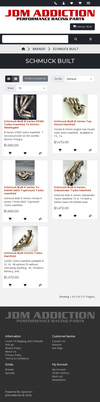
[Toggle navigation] (90, 39)
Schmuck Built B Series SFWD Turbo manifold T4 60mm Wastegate (24, 124)
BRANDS (39, 49)
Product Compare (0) (35, 78)
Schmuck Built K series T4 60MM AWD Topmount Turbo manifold (24, 190)
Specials (10, 373)
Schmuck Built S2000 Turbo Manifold (23, 254)
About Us (10, 351)
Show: (10, 88)
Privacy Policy (13, 355)
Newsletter (59, 379)
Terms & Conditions (17, 358)
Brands (9, 369)
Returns (57, 344)
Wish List (57, 376)
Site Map (57, 348)
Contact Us (58, 341)
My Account (59, 369)
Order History (60, 373)
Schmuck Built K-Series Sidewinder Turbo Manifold (72, 189)
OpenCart (26, 391)
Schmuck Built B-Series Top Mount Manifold (72, 123)
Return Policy (13, 348)
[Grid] (15, 79)
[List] (8, 79)
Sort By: (58, 78)
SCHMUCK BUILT (66, 49)
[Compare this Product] (40, 153)
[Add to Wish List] (25, 153)
